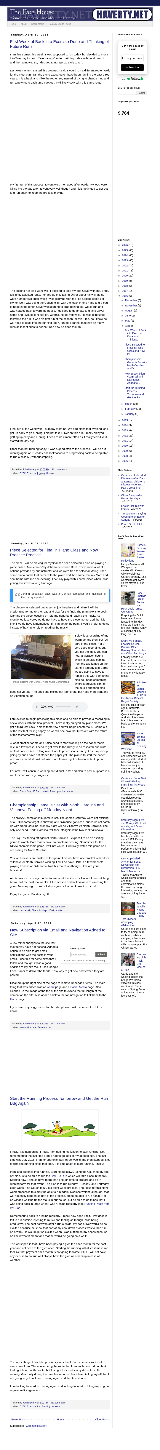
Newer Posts (18, 1419)
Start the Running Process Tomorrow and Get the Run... (134, 392)
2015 (125, 420)
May (128, 320)
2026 (125, 245)
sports (59, 910)
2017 (125, 290)
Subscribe (132, 67)
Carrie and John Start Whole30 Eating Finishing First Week (133, 781)
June (128, 315)
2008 (125, 455)
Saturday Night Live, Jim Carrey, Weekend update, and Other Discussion (133, 824)
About (23, 24)
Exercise (31, 473)
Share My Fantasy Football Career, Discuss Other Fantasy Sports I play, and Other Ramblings (133, 647)
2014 (125, 425)
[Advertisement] (60, 511)
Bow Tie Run (59, 1175)
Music (46, 791)
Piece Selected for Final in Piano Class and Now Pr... (135, 349)
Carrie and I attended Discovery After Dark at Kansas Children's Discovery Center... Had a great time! (133, 481)
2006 (125, 460)
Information (25, 1027)
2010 (125, 445)
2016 (125, 295)
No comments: (60, 469)
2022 (125, 265)
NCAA (51, 910)
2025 (125, 250)
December (131, 300)
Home (13, 24)
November (131, 305)
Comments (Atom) (36, 1425)
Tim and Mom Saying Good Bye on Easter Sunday (133, 516)
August (129, 310)
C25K (23, 473)
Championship (39, 910)
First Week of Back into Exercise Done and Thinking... (135, 335)
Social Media (37, 24)
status (70, 791)
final (29, 791)
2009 (125, 450)
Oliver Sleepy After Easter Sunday (132, 497)
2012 (125, 435)
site (34, 1027)
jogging (41, 473)
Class (23, 791)
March (129, 403)
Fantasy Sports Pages (60, 24)
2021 (125, 270)
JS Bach (37, 791)
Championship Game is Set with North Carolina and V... (135, 364)
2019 (125, 280)
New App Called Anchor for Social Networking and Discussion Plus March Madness (131, 864)
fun (39, 1406)
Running (46, 1406)
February (130, 408)
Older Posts (102, 1419)
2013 (125, 430)
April (128, 325)
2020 (125, 275)
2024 (125, 255)
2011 (125, 440)
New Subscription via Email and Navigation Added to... (134, 378)
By (132, 78)
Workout (56, 1406)
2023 (125, 260)
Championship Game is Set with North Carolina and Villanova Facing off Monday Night (57, 807)
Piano (53, 791)
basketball (25, 910)
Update (50, 473)
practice (61, 791)
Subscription (44, 1027)
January (130, 414)
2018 (125, 285)
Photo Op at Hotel (131, 524)
